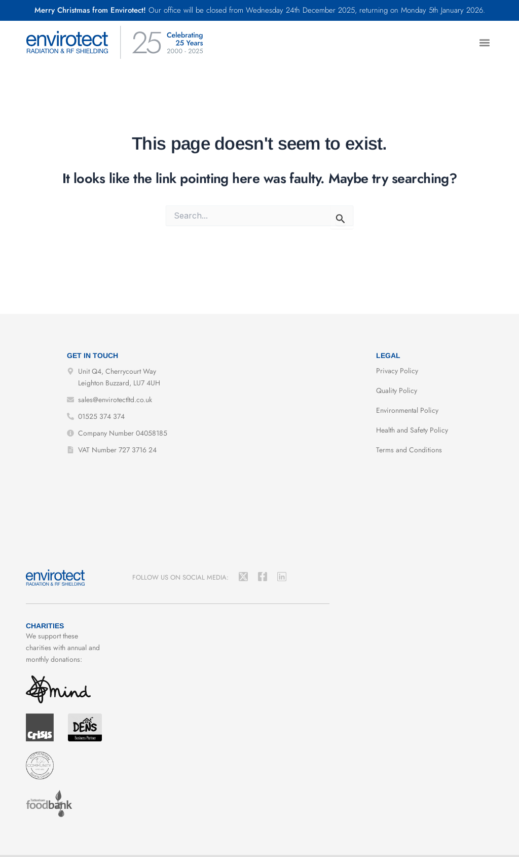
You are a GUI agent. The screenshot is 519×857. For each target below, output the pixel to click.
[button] (484, 42)
